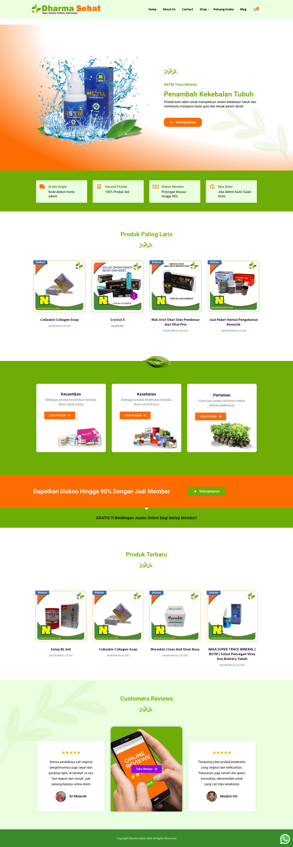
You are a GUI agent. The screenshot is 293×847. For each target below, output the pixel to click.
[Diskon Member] (155, 186)
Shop (203, 9)
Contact (187, 9)
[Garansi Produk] (99, 186)
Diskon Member (173, 187)
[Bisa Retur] (212, 186)
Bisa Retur (225, 187)
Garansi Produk (116, 187)
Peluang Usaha (223, 9)
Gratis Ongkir (57, 187)
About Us (169, 9)
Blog (243, 9)
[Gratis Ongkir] (42, 186)
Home (152, 9)
